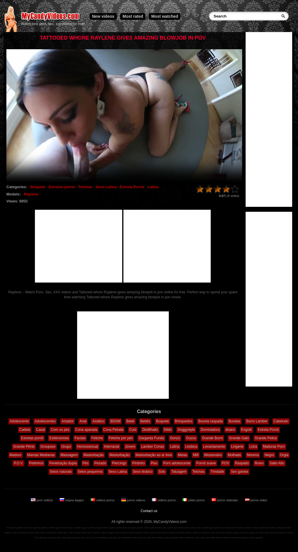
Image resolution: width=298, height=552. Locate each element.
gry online (215, 527)
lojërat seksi (230, 537)
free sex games (32, 527)
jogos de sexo (257, 532)
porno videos (133, 500)
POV (225, 463)
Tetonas (85, 187)
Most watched (164, 16)
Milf (195, 455)
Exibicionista (59, 438)
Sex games (239, 472)
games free (61, 527)
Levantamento (214, 447)
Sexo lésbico (142, 472)
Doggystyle (186, 430)
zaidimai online (26, 532)
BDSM (115, 421)
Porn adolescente (176, 463)
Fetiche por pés (121, 438)
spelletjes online (267, 527)
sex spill (39, 537)
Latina (153, 187)
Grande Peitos (266, 438)
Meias (182, 455)
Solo (161, 472)
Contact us (149, 511)
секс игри (200, 537)
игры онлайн (74, 527)
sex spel (48, 537)
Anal (82, 421)
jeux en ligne (129, 527)
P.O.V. (18, 463)
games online (48, 527)
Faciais (80, 438)
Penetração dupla (63, 463)
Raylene (31, 194)
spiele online (115, 527)
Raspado (242, 463)
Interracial (111, 447)
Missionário (213, 455)
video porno (194, 500)
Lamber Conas (152, 447)
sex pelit (146, 537)
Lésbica (191, 447)
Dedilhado (150, 430)
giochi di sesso (286, 532)
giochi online (143, 527)
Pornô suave (206, 463)
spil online (178, 527)
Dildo (168, 430)
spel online (167, 527)
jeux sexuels (271, 532)
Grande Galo (239, 438)
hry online (225, 527)
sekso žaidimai (186, 537)
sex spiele (227, 532)
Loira (253, 447)
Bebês (145, 421)
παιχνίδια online (55, 532)
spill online (155, 527)
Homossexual (87, 447)
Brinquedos (184, 421)
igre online (68, 532)
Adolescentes (45, 421)
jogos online (88, 527)
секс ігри (137, 537)
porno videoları (225, 500)
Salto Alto (276, 463)
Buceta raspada (210, 421)
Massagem (69, 455)
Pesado (100, 463)
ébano (230, 430)
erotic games (256, 537)
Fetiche (97, 438)
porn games (243, 537)
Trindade (217, 472)
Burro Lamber (256, 421)
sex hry (89, 537)
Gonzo (175, 438)
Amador (67, 421)
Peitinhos (36, 463)
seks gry (113, 537)
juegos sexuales (241, 532)
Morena (253, 455)
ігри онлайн (202, 527)
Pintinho (138, 463)
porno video (256, 500)
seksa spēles (171, 537)
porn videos (42, 500)
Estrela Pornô (132, 187)
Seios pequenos (90, 472)
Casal (40, 430)
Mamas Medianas (41, 455)
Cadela (24, 430)
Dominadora (210, 430)
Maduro (16, 455)
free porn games (15, 527)
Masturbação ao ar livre (154, 455)
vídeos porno (103, 500)
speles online (11, 532)
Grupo (66, 447)
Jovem (130, 447)
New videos (103, 16)
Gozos (191, 438)
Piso (154, 463)
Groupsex (48, 447)
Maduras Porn (274, 447)
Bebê (130, 421)
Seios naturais (61, 472)
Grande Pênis (23, 447)
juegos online (102, 527)
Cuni (132, 430)
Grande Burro (212, 438)
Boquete (37, 187)
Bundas (234, 421)
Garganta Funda (151, 438)
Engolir (246, 430)
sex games (204, 532)
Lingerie (237, 447)
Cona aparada (86, 430)
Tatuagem (179, 472)
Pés (86, 463)
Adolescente (19, 421)
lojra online (40, 532)
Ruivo (259, 463)
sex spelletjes (101, 537)
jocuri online (237, 527)
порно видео (72, 500)
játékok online (251, 527)
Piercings (119, 463)
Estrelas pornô (62, 187)
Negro (269, 455)
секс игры (215, 532)
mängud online (283, 527)
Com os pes (60, 430)
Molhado (234, 455)
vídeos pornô (121, 532)
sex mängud (158, 537)
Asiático (98, 421)
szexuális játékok (214, 537)
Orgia (284, 455)
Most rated (133, 16)
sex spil (57, 537)
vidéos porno (164, 500)
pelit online (190, 527)
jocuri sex (80, 537)
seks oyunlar (67, 537)
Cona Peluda (113, 430)
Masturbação (94, 455)
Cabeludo (281, 421)
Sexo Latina (106, 187)
